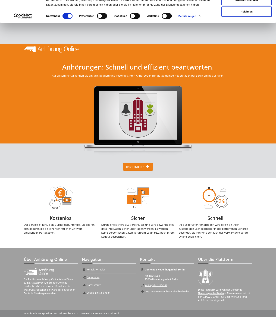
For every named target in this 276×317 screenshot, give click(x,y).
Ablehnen (247, 32)
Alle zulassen (246, 9)
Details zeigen (187, 36)
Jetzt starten (137, 166)
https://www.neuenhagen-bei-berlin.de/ (167, 291)
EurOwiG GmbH (211, 296)
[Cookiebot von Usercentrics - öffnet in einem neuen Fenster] (22, 37)
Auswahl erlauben (246, 20)
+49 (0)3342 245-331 (156, 285)
